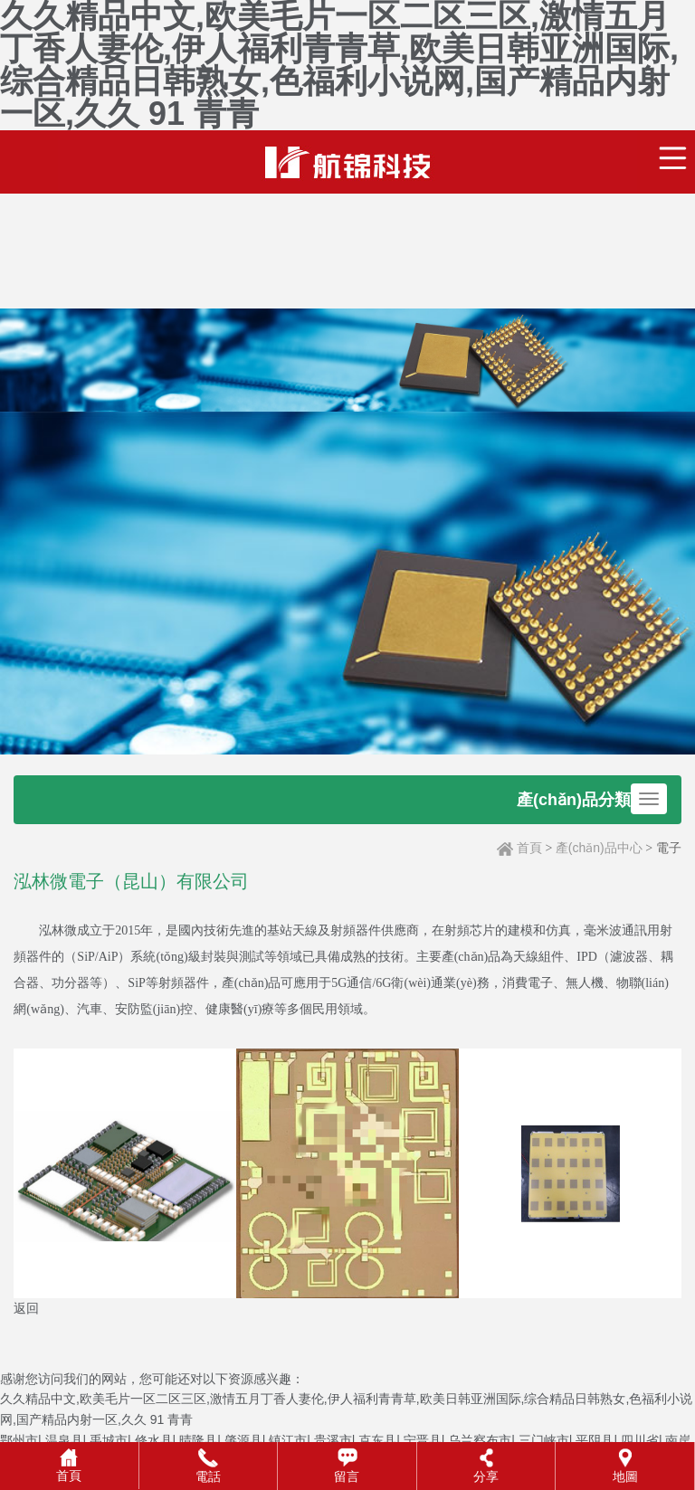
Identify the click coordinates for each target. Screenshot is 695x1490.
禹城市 (109, 1440)
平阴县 (595, 1440)
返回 (26, 1308)
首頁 (529, 847)
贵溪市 (333, 1440)
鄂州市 (19, 1440)
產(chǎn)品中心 (599, 847)
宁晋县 (423, 1440)
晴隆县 (198, 1440)
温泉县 (64, 1440)
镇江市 (288, 1440)
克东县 (377, 1440)
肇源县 (243, 1440)
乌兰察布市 (479, 1440)
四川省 (640, 1440)
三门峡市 (544, 1440)
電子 (668, 847)
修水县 (154, 1440)
